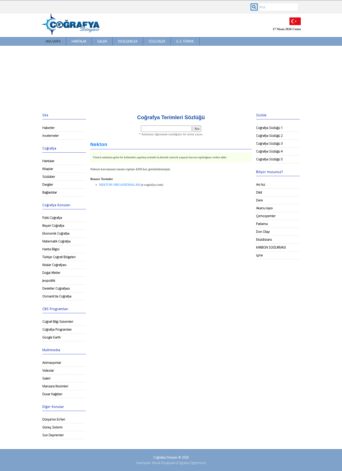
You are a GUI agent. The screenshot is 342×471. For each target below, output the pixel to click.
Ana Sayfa (53, 41)
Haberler (48, 128)
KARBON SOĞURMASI (271, 247)
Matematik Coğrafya (56, 241)
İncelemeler (127, 41)
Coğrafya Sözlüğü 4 (269, 151)
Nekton (98, 144)
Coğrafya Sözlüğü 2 (269, 136)
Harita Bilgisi (50, 249)
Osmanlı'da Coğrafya (56, 296)
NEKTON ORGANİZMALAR (119, 184)
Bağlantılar (49, 192)
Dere (259, 200)
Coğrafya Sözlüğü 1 (269, 128)
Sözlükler (157, 41)
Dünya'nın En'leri (53, 419)
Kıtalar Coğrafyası (54, 265)
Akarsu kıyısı (264, 208)
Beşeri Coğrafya (53, 225)
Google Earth (51, 337)
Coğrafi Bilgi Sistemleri (57, 322)
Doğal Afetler (51, 273)
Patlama (262, 224)
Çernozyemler (265, 216)
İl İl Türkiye (185, 41)
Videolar (48, 370)
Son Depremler (53, 435)
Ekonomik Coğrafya (55, 233)
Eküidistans (264, 239)
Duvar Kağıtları (52, 394)
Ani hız (260, 184)
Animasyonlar (51, 363)
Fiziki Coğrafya (52, 218)
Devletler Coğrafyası (56, 288)
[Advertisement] (171, 78)
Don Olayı (263, 232)
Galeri (102, 41)
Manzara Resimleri (55, 386)
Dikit (259, 192)
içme (259, 255)
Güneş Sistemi (52, 427)
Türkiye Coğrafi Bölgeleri (58, 257)
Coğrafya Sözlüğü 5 (269, 159)
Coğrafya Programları (57, 329)
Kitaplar (47, 169)
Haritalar (79, 41)
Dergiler (47, 184)
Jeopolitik (48, 280)
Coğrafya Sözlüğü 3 (269, 143)
